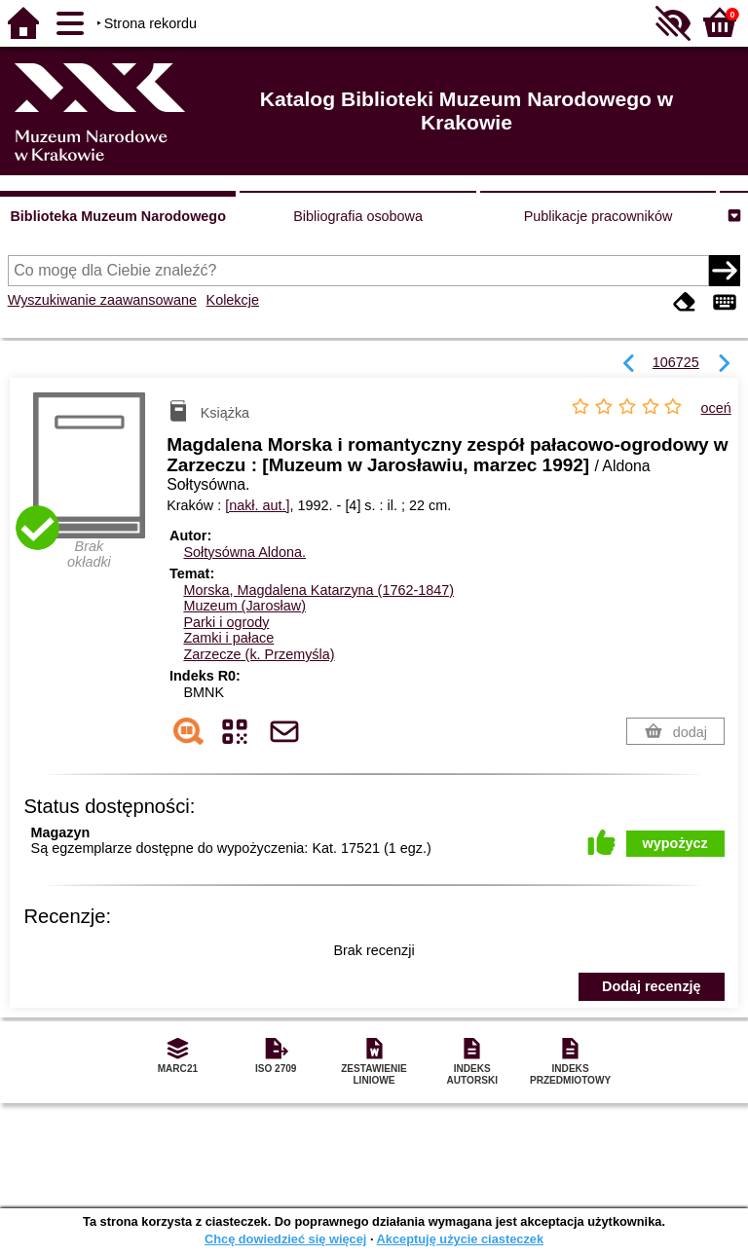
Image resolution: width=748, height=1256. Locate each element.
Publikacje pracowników (598, 216)
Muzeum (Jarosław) (244, 605)
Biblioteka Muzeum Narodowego (117, 216)
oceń (716, 408)
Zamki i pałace (228, 638)
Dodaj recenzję (651, 986)
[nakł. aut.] (257, 505)
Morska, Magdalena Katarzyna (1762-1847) (318, 590)
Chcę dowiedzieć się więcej (285, 1239)
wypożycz (675, 843)
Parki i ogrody (226, 622)
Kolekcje (232, 300)
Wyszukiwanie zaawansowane (102, 300)
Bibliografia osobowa (358, 216)
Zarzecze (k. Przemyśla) (258, 654)
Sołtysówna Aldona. (244, 552)
